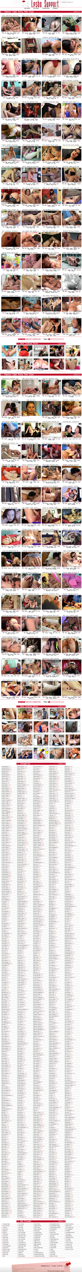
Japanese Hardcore (37, 1022)
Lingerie (14, 55)
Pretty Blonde (52, 1132)
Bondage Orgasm (21, 791)
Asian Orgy (4, 972)
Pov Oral (51, 1125)
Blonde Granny (5, 1208)
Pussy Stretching (52, 1163)
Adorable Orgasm (5, 774)
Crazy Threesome (21, 997)
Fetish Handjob (20, 1198)
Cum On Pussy (20, 1004)
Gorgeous (73, 184)
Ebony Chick (20, 1120)
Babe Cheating (5, 997)
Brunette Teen (20, 862)
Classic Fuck (20, 930)
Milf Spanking (52, 936)
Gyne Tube (57, 746)
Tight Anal (67, 1088)
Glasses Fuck (36, 837)
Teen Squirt (67, 1065)
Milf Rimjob (51, 931)
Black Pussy (4, 1164)
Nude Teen (51, 1006)
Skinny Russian (68, 876)
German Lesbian (36, 810)
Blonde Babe (4, 1183)
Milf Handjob (51, 916)
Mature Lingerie (52, 871)
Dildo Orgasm (20, 1048)
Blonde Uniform (20, 781)
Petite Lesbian (52, 1087)
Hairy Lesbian (36, 884)
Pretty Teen (51, 1142)
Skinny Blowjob (68, 859)
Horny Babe (35, 926)
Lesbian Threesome (53, 790)
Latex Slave (35, 1068)
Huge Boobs (35, 957)
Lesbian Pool (36, 1196)
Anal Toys (4, 930)
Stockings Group (68, 936)
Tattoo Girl (67, 970)
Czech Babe (20, 1029)
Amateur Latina (5, 828)
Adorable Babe (5, 766)
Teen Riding (67, 1056)
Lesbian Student (52, 783)
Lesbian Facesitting (37, 1139)
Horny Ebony (36, 936)
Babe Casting (4, 995)
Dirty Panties (20, 1068)
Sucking (50, 55)
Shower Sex (67, 847)
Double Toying (20, 1088)
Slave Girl (67, 882)
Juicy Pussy (35, 1041)
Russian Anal (67, 776)
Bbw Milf (3, 1024)
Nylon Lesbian (52, 1012)
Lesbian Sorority (52, 771)
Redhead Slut (52, 1198)
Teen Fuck (67, 1026)
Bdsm (47, 97)
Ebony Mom (19, 1130)
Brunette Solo (20, 857)
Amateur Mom (5, 833)
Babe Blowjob (4, 994)
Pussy (50, 33)
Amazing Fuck (5, 879)
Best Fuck (4, 1056)
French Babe (36, 791)
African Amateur (5, 778)
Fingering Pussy (20, 1208)
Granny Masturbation (37, 855)
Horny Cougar (36, 935)
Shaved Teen (67, 840)
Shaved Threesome (69, 842)
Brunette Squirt (20, 859)
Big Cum (3, 1097)
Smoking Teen (68, 909)
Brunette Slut (20, 855)
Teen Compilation (68, 999)
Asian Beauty (4, 941)
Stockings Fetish (68, 935)
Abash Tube (57, 732)
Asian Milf (4, 967)
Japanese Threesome (37, 1036)
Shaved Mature (68, 830)
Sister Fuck (67, 849)
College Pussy (20, 967)
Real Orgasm (52, 1171)
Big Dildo (3, 1107)
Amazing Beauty (5, 872)
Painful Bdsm (52, 1049)
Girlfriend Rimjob (36, 822)
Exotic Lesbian (20, 1149)
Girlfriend (31, 33)
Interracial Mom (36, 1002)
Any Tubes (25, 746)
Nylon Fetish (51, 1011)
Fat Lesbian (19, 1169)
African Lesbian (5, 779)
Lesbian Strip (51, 781)
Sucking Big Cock (68, 952)
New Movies (36, 8)
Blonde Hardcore (5, 1210)
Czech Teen (19, 1038)
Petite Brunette (52, 1083)
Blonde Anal (4, 1179)
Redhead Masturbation (54, 1191)
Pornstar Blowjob (52, 1102)
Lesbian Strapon (52, 779)
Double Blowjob (20, 1080)
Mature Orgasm (52, 876)
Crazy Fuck (19, 992)
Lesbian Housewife (37, 1157)
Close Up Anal (20, 940)
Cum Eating (19, 999)
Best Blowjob (4, 1055)
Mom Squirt (51, 975)
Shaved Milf (67, 832)
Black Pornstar (5, 1163)
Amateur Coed (5, 798)
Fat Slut (19, 1176)
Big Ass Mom (4, 1076)
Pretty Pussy (51, 1141)
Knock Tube (73, 746)
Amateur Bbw (4, 786)
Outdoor (37, 205)
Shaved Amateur (68, 810)
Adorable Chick (5, 771)
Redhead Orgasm (52, 1195)
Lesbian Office (36, 1183)
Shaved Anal (67, 812)
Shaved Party (67, 833)
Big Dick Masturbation (6, 1105)
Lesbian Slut (51, 768)
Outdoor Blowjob (52, 1039)
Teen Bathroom (68, 985)
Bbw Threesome (5, 1031)
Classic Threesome (21, 933)
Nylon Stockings (52, 1014)
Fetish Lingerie (20, 1200)
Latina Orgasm (36, 1095)
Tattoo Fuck (67, 968)
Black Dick (4, 1149)
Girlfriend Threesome (37, 825)
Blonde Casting (5, 1193)
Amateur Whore (5, 866)
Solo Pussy (67, 918)
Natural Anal (51, 995)
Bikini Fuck (4, 1129)
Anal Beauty (4, 898)
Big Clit (3, 1085)
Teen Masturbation (69, 1039)
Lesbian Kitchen (36, 1164)
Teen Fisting (67, 1024)
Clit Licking (19, 936)
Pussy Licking (52, 1157)
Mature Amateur (52, 825)
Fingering (9, 33)
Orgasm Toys (51, 1033)
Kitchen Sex (35, 1056)
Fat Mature (19, 1171)
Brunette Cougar (20, 832)
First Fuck (19, 1213)
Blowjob (29, 162)
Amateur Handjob (5, 823)
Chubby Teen (20, 926)
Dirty (15, 417)
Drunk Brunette (20, 1093)
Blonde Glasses (5, 1206)
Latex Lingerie (36, 1065)
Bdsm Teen (4, 1038)
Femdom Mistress (21, 1190)
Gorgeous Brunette (37, 844)
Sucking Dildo (67, 960)
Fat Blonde (19, 1164)
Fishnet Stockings (37, 774)
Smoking (14, 590)
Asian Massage (5, 962)
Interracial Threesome (37, 1011)
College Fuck (20, 960)
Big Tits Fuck (4, 1119)
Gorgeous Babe (36, 840)
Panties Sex (51, 1056)
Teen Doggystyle (68, 1009)
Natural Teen (51, 1002)
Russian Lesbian (68, 788)
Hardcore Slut (36, 913)
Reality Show (51, 1174)
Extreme (32, 249)
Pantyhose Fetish (52, 1058)
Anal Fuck (4, 909)
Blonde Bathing (5, 1184)
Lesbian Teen (52, 788)
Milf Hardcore (52, 918)
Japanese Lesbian (37, 1026)
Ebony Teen (19, 1139)
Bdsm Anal (4, 1033)
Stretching (13, 461)
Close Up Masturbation (22, 945)
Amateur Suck (5, 857)
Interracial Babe (36, 985)
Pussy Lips (51, 1159)
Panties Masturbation (53, 1053)
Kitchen (51, 270)
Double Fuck (20, 1087)
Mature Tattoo (52, 893)
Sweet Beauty (68, 965)
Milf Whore (51, 952)
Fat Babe (19, 1163)
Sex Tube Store (73, 759)
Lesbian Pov (35, 1200)
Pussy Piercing (52, 1161)
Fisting (70, 98)
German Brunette (36, 806)
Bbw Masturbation (5, 1022)
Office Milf (51, 1017)
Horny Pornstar (36, 948)
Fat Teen (19, 1178)
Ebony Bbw (19, 1114)
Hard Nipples (36, 899)
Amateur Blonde (5, 788)
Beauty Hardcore (5, 1046)
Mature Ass (51, 828)
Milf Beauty (51, 901)
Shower (69, 525)
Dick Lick (19, 1046)
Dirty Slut (19, 1070)
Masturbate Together (53, 822)
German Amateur (36, 801)
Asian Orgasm (5, 970)
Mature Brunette (52, 840)
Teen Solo (67, 1061)
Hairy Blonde (36, 874)
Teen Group (67, 1031)
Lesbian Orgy (36, 1188)
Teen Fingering (68, 1021)
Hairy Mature (36, 887)
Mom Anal (51, 960)
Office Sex (51, 1019)
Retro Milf (51, 1215)
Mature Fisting (52, 854)
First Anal (19, 1210)
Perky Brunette (52, 1075)
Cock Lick (19, 955)
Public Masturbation (53, 1146)
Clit (39, 675)
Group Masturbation (37, 862)
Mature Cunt (51, 844)
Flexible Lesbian (36, 778)
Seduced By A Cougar (69, 798)
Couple (14, 589)
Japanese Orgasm (37, 1033)
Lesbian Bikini (36, 1122)
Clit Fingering (20, 935)
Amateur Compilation (6, 800)
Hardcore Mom (36, 908)
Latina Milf (35, 1092)
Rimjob (31, 206)
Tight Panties (67, 1093)
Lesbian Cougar (36, 1132)
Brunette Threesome (21, 864)
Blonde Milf (4, 1215)
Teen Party (67, 1049)
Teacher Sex (67, 975)
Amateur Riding (5, 847)
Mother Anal (51, 984)
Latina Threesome (37, 1103)
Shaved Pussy (68, 835)
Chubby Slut (20, 925)
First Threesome (20, 1217)
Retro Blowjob (52, 1206)
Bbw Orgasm (4, 1026)
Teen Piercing (67, 1051)
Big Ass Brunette (5, 1066)
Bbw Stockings (5, 1028)
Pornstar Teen (52, 1119)
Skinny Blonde (68, 857)
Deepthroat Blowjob (21, 1043)
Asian (66, 54)
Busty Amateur (20, 871)
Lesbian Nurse (36, 1181)
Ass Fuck (3, 985)
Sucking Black (68, 955)
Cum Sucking (20, 1006)
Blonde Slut (19, 773)
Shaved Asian (67, 813)
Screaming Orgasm (69, 796)
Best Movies (27, 8)
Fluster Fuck (25, 370)
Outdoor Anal (51, 1038)
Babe (50, 54)
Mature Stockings (52, 889)
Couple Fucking (20, 980)
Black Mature (4, 1154)
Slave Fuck (67, 881)
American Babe (5, 887)
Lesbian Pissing (36, 1195)
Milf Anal (50, 899)
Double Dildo (20, 1082)
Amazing (48, 163)
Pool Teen (51, 1097)
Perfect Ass (51, 1071)
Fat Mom (19, 1174)
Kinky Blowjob (36, 1044)
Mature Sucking (52, 891)
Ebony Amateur (20, 1109)
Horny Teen (35, 952)
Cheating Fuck (20, 908)
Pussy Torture (52, 1168)
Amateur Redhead (5, 845)
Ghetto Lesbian (36, 815)
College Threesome (21, 970)
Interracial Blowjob (37, 989)
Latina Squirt (35, 1100)
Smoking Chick (68, 899)
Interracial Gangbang (37, 997)
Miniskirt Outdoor (52, 957)
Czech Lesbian (20, 1034)
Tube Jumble (41, 719)
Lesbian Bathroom (37, 1119)
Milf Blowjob (51, 904)
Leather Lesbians (36, 1105)
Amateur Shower (5, 849)
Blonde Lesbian (5, 1211)
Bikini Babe (4, 1125)
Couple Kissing (20, 982)
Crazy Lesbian (20, 994)
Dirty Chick (19, 1061)
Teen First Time (68, 1022)
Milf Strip (51, 941)
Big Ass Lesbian (5, 1073)
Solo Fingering (68, 913)
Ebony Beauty (20, 1115)
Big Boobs (71, 396)
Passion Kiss (51, 1070)
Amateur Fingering (5, 817)
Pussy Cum (51, 1151)
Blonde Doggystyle (6, 1198)
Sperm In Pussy (68, 925)
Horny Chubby (36, 933)
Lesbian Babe (36, 1115)
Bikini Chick (4, 1127)
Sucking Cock (67, 957)
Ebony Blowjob (20, 1117)
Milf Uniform (51, 950)
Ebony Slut (19, 1136)
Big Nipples (4, 1110)
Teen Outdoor (67, 1046)
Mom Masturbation (53, 968)
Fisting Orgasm (36, 776)
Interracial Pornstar (37, 1007)
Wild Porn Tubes (9, 732)
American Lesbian (5, 893)
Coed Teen (19, 958)
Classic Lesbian (20, 931)
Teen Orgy (67, 1044)
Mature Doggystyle (53, 847)
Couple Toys (20, 987)
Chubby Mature (20, 920)
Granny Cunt (36, 850)
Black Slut (4, 1168)
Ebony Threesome (21, 1141)
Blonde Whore (20, 783)
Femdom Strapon (21, 1195)
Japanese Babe (36, 1017)
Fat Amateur (20, 1159)
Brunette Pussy (20, 854)
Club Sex (19, 953)
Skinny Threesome (69, 879)
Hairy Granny (36, 881)
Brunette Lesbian (21, 844)
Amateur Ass (4, 783)
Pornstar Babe (52, 1100)
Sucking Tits (67, 963)
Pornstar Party (52, 1112)
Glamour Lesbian (36, 830)
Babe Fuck (4, 999)
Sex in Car (67, 808)
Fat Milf (18, 1173)
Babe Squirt (4, 1002)
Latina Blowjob (36, 1076)
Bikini (14, 269)
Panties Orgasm (52, 1055)
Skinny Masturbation (69, 867)
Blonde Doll (4, 1200)
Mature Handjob (52, 860)
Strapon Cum (67, 940)
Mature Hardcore (52, 862)
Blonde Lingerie (5, 1213)
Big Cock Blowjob (5, 1090)
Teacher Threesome (69, 977)
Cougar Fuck (20, 974)
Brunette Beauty (20, 820)
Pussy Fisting (52, 1152)
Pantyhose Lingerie (53, 1061)
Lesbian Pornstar (36, 1198)
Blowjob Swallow (20, 788)
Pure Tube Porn (25, 759)
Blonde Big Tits (5, 1188)
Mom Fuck (51, 967)
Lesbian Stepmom (53, 776)
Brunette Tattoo (20, 860)
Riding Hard (67, 771)
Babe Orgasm (4, 1001)
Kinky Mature (36, 1049)
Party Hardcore (52, 1068)
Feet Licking (20, 1181)
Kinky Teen (35, 1051)
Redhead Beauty (52, 1183)
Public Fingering (52, 1144)
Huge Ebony (35, 963)
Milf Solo (51, 935)
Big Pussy (4, 1114)
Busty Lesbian (20, 887)
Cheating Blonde (20, 904)
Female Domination (21, 1184)
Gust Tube (41, 746)
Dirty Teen (19, 1071)
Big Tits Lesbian (5, 1120)
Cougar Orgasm (20, 975)
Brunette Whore (20, 866)
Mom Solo (51, 974)
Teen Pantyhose (68, 1048)
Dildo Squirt (19, 1051)
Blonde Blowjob (5, 1191)
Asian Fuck (4, 955)
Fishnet (74, 141)
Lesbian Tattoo (52, 785)
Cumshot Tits (20, 1011)
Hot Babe (35, 953)
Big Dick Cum (4, 1102)
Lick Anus (51, 803)
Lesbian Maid (36, 1168)
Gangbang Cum (36, 800)
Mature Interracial (52, 864)
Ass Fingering (4, 982)
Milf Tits (50, 948)
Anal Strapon (4, 925)
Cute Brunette (20, 1017)
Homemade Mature (37, 921)
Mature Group (52, 859)
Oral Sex (51, 1029)
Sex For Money (68, 801)
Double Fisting (20, 1085)
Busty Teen (19, 894)
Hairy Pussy (35, 891)
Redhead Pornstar (53, 1196)
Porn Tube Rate (9, 759)
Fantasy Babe (20, 1157)
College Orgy (20, 963)
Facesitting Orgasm (21, 1152)
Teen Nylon (67, 1041)
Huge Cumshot (36, 960)
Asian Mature (4, 965)
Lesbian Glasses (36, 1152)
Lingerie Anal (51, 808)
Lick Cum (51, 805)
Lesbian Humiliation (37, 1159)
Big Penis (4, 1112)
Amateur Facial (5, 815)
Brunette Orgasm (21, 849)
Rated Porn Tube (41, 759)
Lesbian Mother (36, 1179)
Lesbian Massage (37, 1169)
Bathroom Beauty (5, 1009)
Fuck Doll (35, 795)
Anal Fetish (4, 904)
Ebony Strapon (20, 1137)
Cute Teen (19, 1026)
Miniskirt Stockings (53, 958)
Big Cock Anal (5, 1088)
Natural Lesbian (52, 999)
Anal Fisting (4, 906)
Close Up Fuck (20, 941)
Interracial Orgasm (37, 1004)
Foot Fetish (35, 781)
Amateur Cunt (4, 806)
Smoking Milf (67, 908)
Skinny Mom (67, 872)
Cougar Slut (19, 977)
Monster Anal (51, 979)
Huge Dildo (35, 962)
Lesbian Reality (36, 1205)
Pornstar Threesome (53, 1120)
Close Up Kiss (20, 943)
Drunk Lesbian (20, 1097)
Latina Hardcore (36, 1087)
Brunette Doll (20, 835)
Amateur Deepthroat (6, 808)
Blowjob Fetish (20, 786)
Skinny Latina (67, 864)
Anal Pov (3, 921)
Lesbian (13, 33)
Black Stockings (5, 1169)
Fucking (8, 184)
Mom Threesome (52, 977)
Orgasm (29, 76)
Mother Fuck (51, 987)
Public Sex (51, 1147)
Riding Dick (67, 768)
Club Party (19, 952)
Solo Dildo (67, 911)
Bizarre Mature (5, 1134)
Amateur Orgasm (5, 839)
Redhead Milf (52, 1193)
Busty (10, 54)
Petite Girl (51, 1085)
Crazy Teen (19, 995)
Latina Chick (35, 1078)
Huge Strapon (36, 968)
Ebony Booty (20, 1119)
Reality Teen (51, 1176)
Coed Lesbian (20, 957)
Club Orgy (19, 950)
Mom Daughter (52, 965)
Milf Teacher (51, 945)
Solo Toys (67, 923)
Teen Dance (67, 1004)
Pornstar (67, 33)
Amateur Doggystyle (6, 812)
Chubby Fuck (20, 916)
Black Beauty (4, 1142)
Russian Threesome (69, 793)
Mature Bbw (51, 830)
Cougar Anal (20, 972)
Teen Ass (67, 980)
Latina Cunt (35, 1080)
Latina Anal (35, 1071)
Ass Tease (4, 989)
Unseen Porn (73, 719)
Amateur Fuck (5, 818)
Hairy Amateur (36, 866)
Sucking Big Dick (68, 953)
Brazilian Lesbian (21, 800)
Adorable (10, 141)
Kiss (14, 249)
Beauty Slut (4, 1051)
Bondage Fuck (20, 790)
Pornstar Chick (52, 1103)
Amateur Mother (5, 835)
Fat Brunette (20, 1166)
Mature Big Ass (52, 833)
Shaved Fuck (67, 825)
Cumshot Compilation (22, 1009)
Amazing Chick (5, 877)
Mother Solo (51, 994)
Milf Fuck (51, 913)
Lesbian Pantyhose (37, 1191)
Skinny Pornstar (68, 874)
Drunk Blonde (20, 1092)
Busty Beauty (20, 877)
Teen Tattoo (67, 1071)
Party (11, 206)
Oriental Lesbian (52, 1036)
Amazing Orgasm (5, 884)
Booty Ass (19, 795)
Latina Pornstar (36, 1098)
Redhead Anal (52, 1179)
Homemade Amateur (37, 916)
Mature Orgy (51, 877)
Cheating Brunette (21, 906)
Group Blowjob (36, 859)
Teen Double (67, 1012)
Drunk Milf (19, 1098)
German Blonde (36, 805)
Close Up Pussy (20, 948)
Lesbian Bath (36, 1117)
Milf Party (51, 926)
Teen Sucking (67, 1070)
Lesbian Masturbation (37, 1171)
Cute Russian (20, 1024)
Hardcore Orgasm (37, 909)
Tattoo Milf (67, 972)
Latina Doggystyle (37, 1082)
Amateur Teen (5, 860)
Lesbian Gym (36, 1156)
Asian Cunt (4, 950)
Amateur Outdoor (5, 842)
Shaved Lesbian (68, 828)
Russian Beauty (68, 779)
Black (72, 163)
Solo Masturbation (68, 914)
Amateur (46, 54)
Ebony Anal (19, 1110)
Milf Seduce (51, 933)
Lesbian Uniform (52, 795)
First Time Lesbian (37, 766)
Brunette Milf (20, 845)
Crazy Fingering (20, 990)
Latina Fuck (35, 1083)
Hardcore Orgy (36, 911)
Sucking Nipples (68, 962)
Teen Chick (67, 997)
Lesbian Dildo (36, 1134)
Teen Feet (67, 1017)
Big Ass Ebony (5, 1070)
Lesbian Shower (36, 1215)
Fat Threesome (20, 1179)
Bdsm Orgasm (5, 1036)
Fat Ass (18, 1161)
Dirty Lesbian (20, 1065)
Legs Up (35, 1110)
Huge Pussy (35, 967)
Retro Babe (51, 1203)
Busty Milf (19, 889)
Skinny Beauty (68, 855)
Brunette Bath (20, 818)
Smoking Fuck (68, 903)
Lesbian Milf (35, 1174)
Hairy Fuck (35, 879)
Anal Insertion (4, 913)
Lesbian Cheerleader (37, 1125)
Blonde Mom (4, 1217)
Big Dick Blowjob (5, 1100)
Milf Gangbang (52, 914)
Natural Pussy (52, 1001)
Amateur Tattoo (5, 859)
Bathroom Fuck (5, 1011)
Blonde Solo (20, 774)
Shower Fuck (67, 844)
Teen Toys (67, 1076)
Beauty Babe (4, 1039)
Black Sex (4, 1166)
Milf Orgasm (51, 923)
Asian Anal (4, 938)
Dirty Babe (19, 1055)
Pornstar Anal (52, 1098)
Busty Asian (19, 874)
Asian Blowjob (5, 945)
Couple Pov (19, 985)
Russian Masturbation (69, 790)
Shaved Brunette (68, 822)
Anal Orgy (4, 918)
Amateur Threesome (6, 862)
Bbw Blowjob (4, 1012)
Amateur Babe (5, 785)
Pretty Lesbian (52, 1139)
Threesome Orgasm (69, 1085)
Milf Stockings (52, 940)
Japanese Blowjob (37, 1019)
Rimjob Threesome (69, 773)
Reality (34, 270)
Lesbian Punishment (37, 1201)
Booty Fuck (19, 796)
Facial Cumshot (20, 1154)
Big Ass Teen (4, 1080)
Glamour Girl (36, 828)
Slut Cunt (67, 889)
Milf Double (51, 909)
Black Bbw (4, 1141)
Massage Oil (51, 818)
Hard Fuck (35, 898)
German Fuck (36, 808)
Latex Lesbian (36, 1063)
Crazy (75, 590)
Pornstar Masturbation (53, 1107)
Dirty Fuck (19, 1063)
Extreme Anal (20, 1151)
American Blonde (5, 889)
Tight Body (67, 1092)
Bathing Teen (4, 1007)
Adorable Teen (5, 776)
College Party (20, 965)
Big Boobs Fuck (5, 1083)
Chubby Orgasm (20, 923)
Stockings (72, 33)
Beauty (14, 141)
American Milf (4, 894)
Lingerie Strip (52, 812)
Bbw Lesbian (4, 1021)
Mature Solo (51, 886)
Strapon (17, 183)
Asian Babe (4, 940)
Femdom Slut (20, 1191)
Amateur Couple (5, 803)
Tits (73, 55)
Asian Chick (4, 947)
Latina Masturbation (37, 1090)
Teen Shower (67, 1058)
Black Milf (4, 1156)
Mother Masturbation (53, 989)
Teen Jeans (67, 1034)
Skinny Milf (67, 871)
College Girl (19, 962)
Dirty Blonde (20, 1058)
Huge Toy (35, 972)
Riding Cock (67, 766)
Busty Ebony (20, 882)
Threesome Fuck (68, 1083)
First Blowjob (20, 1211)
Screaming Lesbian (69, 795)
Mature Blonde (52, 837)
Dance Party (20, 1039)
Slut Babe (67, 887)
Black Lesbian (5, 1152)
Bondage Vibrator (21, 793)
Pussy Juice (51, 1156)
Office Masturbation (53, 1016)
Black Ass (4, 1137)
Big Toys (3, 1124)
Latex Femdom (36, 1061)
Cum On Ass (20, 1001)
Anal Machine (4, 914)
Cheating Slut (20, 911)
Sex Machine (67, 803)
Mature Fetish (52, 852)
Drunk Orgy (19, 1100)
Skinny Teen (67, 877)
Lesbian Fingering (37, 1146)
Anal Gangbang (5, 911)
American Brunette (5, 891)
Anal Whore (4, 931)
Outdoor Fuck (52, 1041)
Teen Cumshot (68, 1001)
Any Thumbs (9, 746)
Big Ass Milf (4, 1075)
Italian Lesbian (36, 1012)
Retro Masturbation (53, 1213)
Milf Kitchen (51, 920)
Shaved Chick (68, 823)
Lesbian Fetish (36, 1144)
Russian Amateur (68, 774)
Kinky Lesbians (36, 1048)
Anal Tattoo (4, 926)
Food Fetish (35, 779)
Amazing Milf (4, 882)
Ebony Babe (20, 1112)
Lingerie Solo (51, 810)
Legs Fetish (35, 1107)
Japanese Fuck (36, 1021)
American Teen (5, 896)
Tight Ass (67, 1090)
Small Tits (67, 893)
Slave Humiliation (68, 884)
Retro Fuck (51, 1210)
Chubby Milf (19, 921)
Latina (49, 417)
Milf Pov (50, 930)
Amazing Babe (5, 871)
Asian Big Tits (4, 943)
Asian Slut (4, 977)
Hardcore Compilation (37, 904)
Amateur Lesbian (5, 830)
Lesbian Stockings (53, 778)
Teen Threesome (68, 1073)
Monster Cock (52, 980)
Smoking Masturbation (69, 906)
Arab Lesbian (4, 935)
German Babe (36, 803)
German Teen (36, 813)
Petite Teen (51, 1088)
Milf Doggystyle (52, 908)
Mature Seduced (52, 882)
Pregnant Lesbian (52, 1130)
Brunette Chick (20, 830)
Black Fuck (4, 1151)
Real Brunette (52, 1169)
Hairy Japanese (36, 882)
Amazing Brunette (5, 876)
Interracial (58, 119)
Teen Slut (67, 1060)
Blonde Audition (5, 1181)
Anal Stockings (5, 923)
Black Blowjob (5, 1144)
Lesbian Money (36, 1178)
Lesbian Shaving (36, 1213)
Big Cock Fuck (5, 1093)
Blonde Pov (19, 769)
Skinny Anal (67, 852)
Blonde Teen (20, 779)
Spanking (79, 183)
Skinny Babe (67, 854)
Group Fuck (35, 860)
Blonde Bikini (4, 1190)
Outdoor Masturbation (53, 1043)
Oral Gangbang (52, 1028)
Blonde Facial (4, 1201)
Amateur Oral (4, 837)
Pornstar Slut (51, 1115)
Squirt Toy (67, 931)
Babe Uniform (4, 1004)
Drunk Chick (20, 1095)
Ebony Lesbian (20, 1125)
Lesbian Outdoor (36, 1190)
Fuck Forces (73, 370)
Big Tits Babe (4, 1115)
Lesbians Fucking (52, 801)
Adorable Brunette (5, 769)
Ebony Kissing (20, 1124)
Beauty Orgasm (5, 1048)
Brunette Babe (20, 817)
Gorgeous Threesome (37, 849)
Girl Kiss (35, 817)
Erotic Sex (19, 1147)
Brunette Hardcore (21, 842)
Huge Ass (35, 955)
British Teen (19, 812)
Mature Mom (51, 874)
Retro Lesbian (52, 1211)
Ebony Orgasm (20, 1132)
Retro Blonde (51, 1205)
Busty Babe (19, 876)
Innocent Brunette (37, 977)
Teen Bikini (67, 990)
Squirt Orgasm (68, 930)
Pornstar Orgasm (52, 1109)
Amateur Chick (5, 796)
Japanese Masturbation (38, 1029)
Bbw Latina (4, 1019)
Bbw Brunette (4, 1014)
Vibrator (8, 461)
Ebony (46, 119)
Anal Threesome (5, 928)
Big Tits (53, 33)
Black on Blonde (5, 1178)
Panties (48, 227)
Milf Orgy (51, 925)
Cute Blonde (20, 1016)
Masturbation (47, 292)
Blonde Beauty (5, 1186)
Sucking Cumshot (68, 958)
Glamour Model (36, 833)
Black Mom (4, 1157)
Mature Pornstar (52, 879)
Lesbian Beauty (36, 1120)
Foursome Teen (36, 788)
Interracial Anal (36, 984)
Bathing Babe (4, 1006)
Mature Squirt (52, 887)
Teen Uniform (67, 1078)
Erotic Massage (20, 1146)
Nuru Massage (52, 1009)
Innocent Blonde (36, 975)
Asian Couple (4, 948)
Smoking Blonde (68, 896)
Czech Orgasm (20, 1036)
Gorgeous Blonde (37, 842)
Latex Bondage (36, 1060)
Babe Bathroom (5, 992)
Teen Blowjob (67, 992)
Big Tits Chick (4, 1117)
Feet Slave (19, 1183)
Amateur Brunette (5, 791)
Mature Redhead (52, 881)
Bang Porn (73, 356)
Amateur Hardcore (5, 825)
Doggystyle (79, 269)
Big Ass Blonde (5, 1065)
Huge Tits (35, 970)
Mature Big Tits (52, 835)
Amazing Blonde (5, 874)
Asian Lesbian (5, 960)
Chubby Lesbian (20, 918)
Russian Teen (67, 791)
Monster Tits (51, 982)
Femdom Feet (20, 1186)
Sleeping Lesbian (68, 886)
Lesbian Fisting (36, 1147)
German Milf (35, 812)
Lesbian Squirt (52, 774)
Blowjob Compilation (21, 785)
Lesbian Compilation (37, 1130)
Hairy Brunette (36, 876)
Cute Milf (19, 1022)
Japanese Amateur (37, 1014)
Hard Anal (35, 896)
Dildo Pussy (19, 1049)
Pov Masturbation (52, 1124)
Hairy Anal (35, 867)
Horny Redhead (36, 950)
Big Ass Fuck (4, 1071)
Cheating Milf (20, 909)
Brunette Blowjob (21, 825)
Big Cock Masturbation (6, 1095)
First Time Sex (36, 768)
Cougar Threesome (21, 979)
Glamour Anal (36, 827)
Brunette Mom (20, 847)
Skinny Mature (68, 869)
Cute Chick (19, 1019)
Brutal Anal (19, 867)
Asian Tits (4, 980)
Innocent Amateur (37, 974)
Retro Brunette (52, 1208)
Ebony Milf (19, 1129)
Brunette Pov (20, 852)
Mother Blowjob (52, 985)
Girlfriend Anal (36, 818)
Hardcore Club (36, 903)
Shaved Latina (68, 827)
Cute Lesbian (20, 1021)
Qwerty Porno (25, 719)
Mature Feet (51, 850)
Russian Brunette (68, 783)
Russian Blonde (68, 781)
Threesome (32, 313)
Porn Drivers (9, 719)
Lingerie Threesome (53, 813)
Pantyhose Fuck (52, 1060)
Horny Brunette (36, 931)
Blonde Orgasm (20, 766)
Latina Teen (35, 1102)
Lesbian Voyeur (52, 796)
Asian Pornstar (5, 974)
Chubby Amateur (20, 913)
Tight (53, 55)
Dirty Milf (19, 1066)
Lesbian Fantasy (36, 1141)
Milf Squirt (51, 938)
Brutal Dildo (19, 869)
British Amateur (20, 803)
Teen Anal (67, 979)
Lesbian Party (36, 1193)
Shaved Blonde (68, 820)
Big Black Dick (5, 1082)
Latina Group (36, 1085)
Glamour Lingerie (36, 832)
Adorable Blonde (5, 768)
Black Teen (4, 1171)
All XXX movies (25, 356)
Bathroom (55, 698)
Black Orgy (4, 1161)
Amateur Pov (4, 844)
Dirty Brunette (20, 1060)
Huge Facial (35, 965)
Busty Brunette (20, 881)
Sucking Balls (67, 950)
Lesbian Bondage (37, 1124)
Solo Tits (66, 921)
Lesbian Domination (37, 1137)
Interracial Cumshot (37, 990)
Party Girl (51, 1066)
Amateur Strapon (5, 854)
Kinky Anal (35, 1043)
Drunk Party (19, 1102)
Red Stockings (52, 1178)
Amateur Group (5, 822)
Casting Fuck (20, 899)
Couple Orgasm (20, 984)
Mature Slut (51, 884)
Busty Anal (19, 872)
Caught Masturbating (21, 901)
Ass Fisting (4, 984)
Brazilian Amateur (21, 798)
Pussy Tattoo (51, 1164)
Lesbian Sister (36, 1217)
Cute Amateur (20, 1012)
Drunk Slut (19, 1103)
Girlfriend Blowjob (37, 820)
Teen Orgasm (67, 1043)
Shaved (53, 249)
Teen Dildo (67, 1007)
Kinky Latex (35, 1046)
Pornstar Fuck (52, 1105)
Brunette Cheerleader (22, 828)
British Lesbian (20, 806)
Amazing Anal (4, 869)
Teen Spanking (68, 1063)
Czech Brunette (20, 1033)
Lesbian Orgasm (36, 1186)
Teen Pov (67, 1053)
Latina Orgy (35, 1097)
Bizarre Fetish (4, 1130)
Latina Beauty (36, 1075)
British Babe (20, 805)
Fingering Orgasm (21, 1206)
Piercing (77, 312)
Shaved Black (67, 818)
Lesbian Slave (52, 766)
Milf (14, 98)
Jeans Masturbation (37, 1039)
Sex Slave (67, 806)
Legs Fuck (35, 1109)
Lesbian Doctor (36, 1136)
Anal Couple (4, 901)
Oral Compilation (52, 1022)
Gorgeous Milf (36, 847)
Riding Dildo (67, 769)
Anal (25, 248)
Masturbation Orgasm (53, 823)
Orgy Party (51, 1034)
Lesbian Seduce (36, 1211)
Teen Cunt (67, 1002)
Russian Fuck (67, 786)
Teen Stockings (68, 1066)
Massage (11, 163)
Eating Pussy (20, 1107)
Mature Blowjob (52, 839)
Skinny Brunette (68, 860)
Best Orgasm (4, 1058)
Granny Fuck (36, 852)
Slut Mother (67, 891)
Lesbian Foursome (37, 1151)
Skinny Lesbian (68, 866)
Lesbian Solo (51, 769)
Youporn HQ (41, 732)
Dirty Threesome (20, 1073)
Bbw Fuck (4, 1016)
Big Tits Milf (4, 1122)
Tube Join (41, 356)
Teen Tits (66, 1075)
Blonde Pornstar (20, 768)
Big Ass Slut (4, 1078)
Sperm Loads (67, 926)
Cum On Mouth (20, 1002)
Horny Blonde (36, 930)
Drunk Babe (19, 1090)
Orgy (39, 589)
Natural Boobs (52, 997)
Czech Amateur (20, 1028)
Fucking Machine (36, 796)
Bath (36, 291)
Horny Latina (36, 940)
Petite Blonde (52, 1082)
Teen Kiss (67, 1036)
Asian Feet (4, 952)
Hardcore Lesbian (37, 906)
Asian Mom (4, 968)
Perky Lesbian (52, 1076)
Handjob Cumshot (37, 894)
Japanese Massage (37, 1028)
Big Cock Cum (5, 1092)
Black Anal (4, 1136)
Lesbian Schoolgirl (37, 1208)
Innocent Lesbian (36, 980)
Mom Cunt (51, 963)
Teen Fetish (67, 1019)
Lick (59, 54)
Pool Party (51, 1093)
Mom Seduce (52, 972)
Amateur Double (5, 813)
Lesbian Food (36, 1149)
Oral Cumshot (52, 1026)
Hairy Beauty (36, 872)
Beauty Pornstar (5, 1049)
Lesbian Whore (52, 798)
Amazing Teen (5, 886)
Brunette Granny (20, 840)
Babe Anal (4, 990)
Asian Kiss (4, 958)
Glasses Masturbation (37, 839)
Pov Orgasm (51, 1127)
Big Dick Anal (4, 1098)
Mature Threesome (53, 894)
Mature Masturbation (53, 872)
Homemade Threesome (38, 925)
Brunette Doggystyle (21, 833)
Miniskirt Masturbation (53, 955)
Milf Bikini (51, 903)
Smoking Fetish (68, 901)
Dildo (53, 76)
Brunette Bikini (20, 823)
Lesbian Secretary (37, 1210)
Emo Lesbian (20, 1142)
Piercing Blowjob (52, 1090)
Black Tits (4, 1174)
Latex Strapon (36, 1070)
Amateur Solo (4, 850)
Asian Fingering (5, 953)
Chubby (73, 482)
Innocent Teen (36, 982)
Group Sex (35, 864)
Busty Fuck (19, 884)
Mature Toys (51, 896)
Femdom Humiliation (21, 1188)
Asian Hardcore (5, 957)
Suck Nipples (67, 948)
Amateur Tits (4, 864)
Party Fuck (51, 1065)
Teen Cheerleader (68, 995)
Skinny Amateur (68, 850)
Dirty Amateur (20, 1053)
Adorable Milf (4, 773)
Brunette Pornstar (21, 850)
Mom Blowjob (52, 962)
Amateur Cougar (5, 801)
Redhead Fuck (52, 1188)
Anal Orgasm (4, 916)
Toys (14, 184)
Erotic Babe (19, 1144)
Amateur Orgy (5, 840)
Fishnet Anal (35, 769)
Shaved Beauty (68, 817)
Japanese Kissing (37, 1024)
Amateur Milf (4, 832)
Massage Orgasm (52, 820)
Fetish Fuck (19, 1196)
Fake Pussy (19, 1156)
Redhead (8, 76)
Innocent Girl (36, 979)
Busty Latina (20, 886)
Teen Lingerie (67, 1038)
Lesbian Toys (51, 793)
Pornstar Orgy (52, 1110)
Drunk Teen (19, 1105)
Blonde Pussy (20, 771)
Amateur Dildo (5, 810)
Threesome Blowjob (69, 1082)
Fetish (11, 76)
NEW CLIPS (28, 339)
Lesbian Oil (35, 1184)
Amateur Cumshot (5, 805)
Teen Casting (67, 994)
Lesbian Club (36, 1129)
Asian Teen (4, 979)
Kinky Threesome (37, 1053)
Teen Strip (67, 1068)
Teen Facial (67, 1014)
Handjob (67, 76)
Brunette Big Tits (20, 822)
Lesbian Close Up (37, 1127)
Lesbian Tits (51, 791)
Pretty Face (51, 1136)
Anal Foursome (5, 908)
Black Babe (4, 1139)
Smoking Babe (68, 894)
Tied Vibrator (67, 1087)
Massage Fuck (52, 817)
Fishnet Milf (35, 773)
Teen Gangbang (68, 1028)
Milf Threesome (52, 947)
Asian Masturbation (6, 963)
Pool (76, 205)
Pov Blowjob (51, 1122)
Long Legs (51, 815)
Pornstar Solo (52, 1117)
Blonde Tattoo (20, 778)
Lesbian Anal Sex (37, 1112)
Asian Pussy (4, 975)
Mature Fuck (51, 855)
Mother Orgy (51, 992)
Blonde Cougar (5, 1196)
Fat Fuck (19, 1168)
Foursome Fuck (36, 786)
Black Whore (4, 1176)
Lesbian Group (36, 1154)
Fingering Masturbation (22, 1205)
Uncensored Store (57, 719)
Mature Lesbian (52, 869)
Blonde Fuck (4, 1205)
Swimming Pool (68, 967)
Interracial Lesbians (37, 999)
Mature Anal (51, 827)
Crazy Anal (19, 989)
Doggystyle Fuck (20, 1076)
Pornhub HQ (57, 370)
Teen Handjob (68, 1033)
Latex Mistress (36, 1066)
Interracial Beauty (37, 987)
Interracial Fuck (36, 995)
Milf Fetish (51, 911)
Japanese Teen (36, 1034)
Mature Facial (52, 849)
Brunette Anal (20, 813)
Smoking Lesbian (68, 904)
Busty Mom (19, 891)
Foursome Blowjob (37, 785)
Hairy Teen (35, 893)
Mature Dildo (51, 845)
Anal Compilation (5, 899)
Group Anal (35, 857)
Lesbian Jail (35, 1161)
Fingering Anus (20, 1201)
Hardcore (71, 76)
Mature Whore (52, 898)
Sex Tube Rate (57, 759)
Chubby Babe (20, 914)
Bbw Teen (4, 1029)
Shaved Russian (68, 837)
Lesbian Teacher (52, 786)
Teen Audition (67, 982)
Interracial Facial (36, 994)
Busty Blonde (20, 879)
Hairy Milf (35, 889)
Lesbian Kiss (36, 1163)
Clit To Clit (19, 938)
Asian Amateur (5, 936)
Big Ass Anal (4, 1060)
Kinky (73, 98)
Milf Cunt (51, 906)
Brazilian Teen (20, 801)
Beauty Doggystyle (6, 1043)
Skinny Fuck (67, 862)
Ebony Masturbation (21, 1127)
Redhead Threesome (53, 1201)
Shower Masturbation (69, 845)
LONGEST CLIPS (36, 339)
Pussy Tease (51, 1166)
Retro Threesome (52, 1217)
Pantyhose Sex (52, 1063)
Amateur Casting (5, 793)
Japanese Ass (36, 1016)
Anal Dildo (4, 903)
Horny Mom (35, 945)
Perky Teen (51, 1078)
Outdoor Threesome (53, 1048)
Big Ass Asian (4, 1061)
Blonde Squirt (20, 776)
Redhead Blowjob (52, 1184)
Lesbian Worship (52, 800)
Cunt (7, 55)
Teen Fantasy (67, 1016)
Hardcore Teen (36, 914)
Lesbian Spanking (52, 773)
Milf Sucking (51, 943)
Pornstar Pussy (52, 1114)
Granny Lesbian (36, 854)
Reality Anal (51, 1173)
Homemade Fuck (36, 918)
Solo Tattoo (67, 920)
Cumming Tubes (9, 356)
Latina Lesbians (36, 1088)
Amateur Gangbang (6, 820)
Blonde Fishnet (5, 1203)
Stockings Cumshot (69, 933)
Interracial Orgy (36, 1006)
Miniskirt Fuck (52, 953)
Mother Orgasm (52, 990)
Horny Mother (36, 947)
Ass (27, 33)
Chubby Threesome (21, 928)
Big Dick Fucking (5, 1103)
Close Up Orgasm (21, 947)
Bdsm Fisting (4, 1034)
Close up (28, 119)
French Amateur (36, 790)
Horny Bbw (35, 928)
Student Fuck (67, 945)
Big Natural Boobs (5, 1109)
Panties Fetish (52, 1051)
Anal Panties (4, 920)
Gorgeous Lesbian (37, 845)
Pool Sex (51, 1095)
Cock (73, 206)
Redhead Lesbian (52, 1190)
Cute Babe (19, 1014)
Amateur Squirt (5, 852)
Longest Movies (45, 8)
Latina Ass (35, 1073)
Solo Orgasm (67, 916)
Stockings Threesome (69, 938)
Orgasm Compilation (53, 1031)
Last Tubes (41, 370)
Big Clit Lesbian (5, 1087)
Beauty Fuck (4, 1044)
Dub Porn (9, 370)
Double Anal (20, 1078)
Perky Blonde (52, 1073)
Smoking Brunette (68, 898)
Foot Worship (36, 783)
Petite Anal (51, 1080)
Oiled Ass (51, 1021)
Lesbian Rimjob (36, 1206)
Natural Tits (51, 1004)
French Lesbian (36, 793)
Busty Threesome (21, 896)
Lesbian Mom (36, 1176)
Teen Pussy (67, 1055)
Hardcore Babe (36, 901)
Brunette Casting (20, 827)
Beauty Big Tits (5, 1041)
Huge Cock (35, 958)
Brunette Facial (20, 837)
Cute (34, 141)
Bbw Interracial (5, 1017)
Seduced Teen (68, 800)
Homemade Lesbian (37, 920)
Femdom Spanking (21, 1193)
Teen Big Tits (67, 989)
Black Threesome (5, 1173)
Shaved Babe (67, 815)
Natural (30, 335)
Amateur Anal (4, 781)
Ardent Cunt (57, 356)
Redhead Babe (52, 1181)
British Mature (20, 808)
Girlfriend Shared (36, 823)
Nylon (34, 33)
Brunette (6, 54)
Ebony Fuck (19, 1122)
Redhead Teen (52, 1200)
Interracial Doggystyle (37, 992)
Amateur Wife (4, 867)
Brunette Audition (21, 815)
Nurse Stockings (52, 1007)
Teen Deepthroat (68, 1006)
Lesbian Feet (36, 1142)
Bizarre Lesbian (5, 1132)
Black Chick (4, 1147)
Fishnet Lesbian (36, 771)
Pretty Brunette (52, 1134)
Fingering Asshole (21, 1203)
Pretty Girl (51, 1137)
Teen (70, 55)
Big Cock (34, 163)
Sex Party (67, 805)
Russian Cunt (67, 785)
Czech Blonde (20, 1031)
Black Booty (4, 1146)
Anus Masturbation (6, 933)
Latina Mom (35, 1093)
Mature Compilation (53, 842)
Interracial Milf (36, 1001)
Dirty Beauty (20, 1056)
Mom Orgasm (52, 970)
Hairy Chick (35, 877)
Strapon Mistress (68, 943)
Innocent (50, 141)
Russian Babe (68, 778)
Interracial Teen (36, 1009)
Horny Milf (35, 943)
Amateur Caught (5, 795)
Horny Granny (36, 938)
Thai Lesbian (67, 1080)
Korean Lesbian (36, 1058)
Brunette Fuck (20, 839)
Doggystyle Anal (20, 1075)
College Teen (20, 968)
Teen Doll (67, 1011)
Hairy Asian (35, 869)
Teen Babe (67, 984)
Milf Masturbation (52, 921)
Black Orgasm (5, 1159)
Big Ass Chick (4, 1068)
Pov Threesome (52, 1129)
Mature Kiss (51, 866)
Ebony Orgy (19, 1134)
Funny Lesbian (36, 798)
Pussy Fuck (51, 1154)
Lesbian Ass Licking (37, 1114)
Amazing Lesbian (5, 881)
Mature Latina (52, 867)
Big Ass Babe (4, 1063)
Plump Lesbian (52, 1092)
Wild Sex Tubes (25, 732)
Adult (73, 732)
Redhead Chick (52, 1186)
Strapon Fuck (67, 941)
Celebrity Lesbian (21, 903)
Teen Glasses (67, 1029)
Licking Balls (51, 806)
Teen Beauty (67, 987)
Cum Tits (19, 1007)
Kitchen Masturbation (37, 1055)
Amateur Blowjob (5, 790)
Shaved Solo (67, 839)
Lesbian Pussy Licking (38, 1203)
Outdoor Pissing (52, 1046)
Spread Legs (67, 928)
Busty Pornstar (20, 893)
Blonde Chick (4, 1195)
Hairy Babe (35, 871)
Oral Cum (51, 1024)
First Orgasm (20, 1215)
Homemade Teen (36, 923)
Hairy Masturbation (37, 886)
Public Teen (51, 1149)
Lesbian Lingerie (36, 1166)
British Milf (19, 810)
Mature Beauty (52, 832)
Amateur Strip (4, 855)
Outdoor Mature (52, 1044)
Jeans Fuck (35, 1038)
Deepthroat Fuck (20, 1044)
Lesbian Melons (36, 1173)
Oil (31, 396)
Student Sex (67, 947)
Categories (55, 8)
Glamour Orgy (36, 835)
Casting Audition (20, 898)
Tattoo (71, 141)
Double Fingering (21, 1083)
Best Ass (3, 1053)
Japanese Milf (36, 1031)
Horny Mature (36, 941)
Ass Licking (4, 987)
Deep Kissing (20, 1041)
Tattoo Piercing (68, 974)
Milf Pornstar (51, 928)
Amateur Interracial (6, 827)
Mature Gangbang (53, 857)
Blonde (71, 54)
